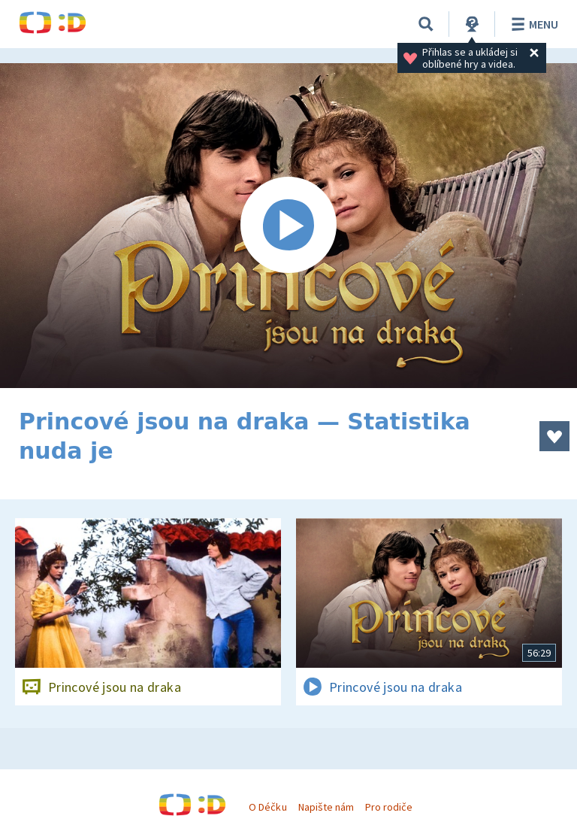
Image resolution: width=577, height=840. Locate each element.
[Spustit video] (288, 225)
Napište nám (326, 807)
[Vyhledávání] (426, 24)
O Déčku (267, 807)
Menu (532, 24)
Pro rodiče (388, 807)
